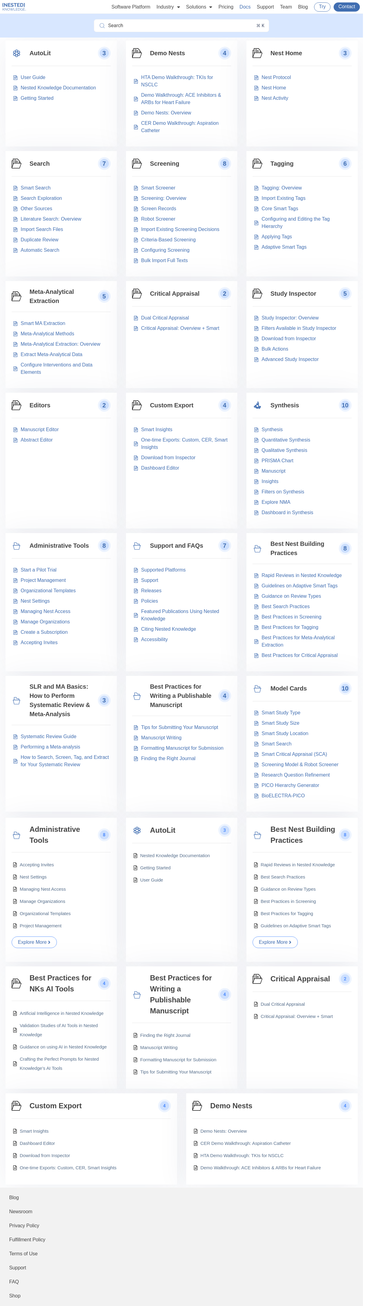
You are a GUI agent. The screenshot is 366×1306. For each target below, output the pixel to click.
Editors (40, 405)
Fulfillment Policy (27, 1239)
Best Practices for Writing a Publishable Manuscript (181, 695)
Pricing (225, 6)
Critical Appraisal (175, 293)
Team (286, 6)
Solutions (199, 7)
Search (40, 163)
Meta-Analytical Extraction (52, 296)
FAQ (14, 1281)
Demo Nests (167, 53)
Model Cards (289, 688)
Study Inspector (293, 293)
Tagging (282, 163)
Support (265, 6)
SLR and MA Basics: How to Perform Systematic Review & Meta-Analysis (60, 700)
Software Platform (131, 6)
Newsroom (20, 1211)
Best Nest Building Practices (297, 548)
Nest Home (286, 53)
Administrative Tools (59, 545)
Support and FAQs (176, 545)
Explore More (34, 942)
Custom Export (172, 405)
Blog (303, 6)
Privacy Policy (24, 1225)
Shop (14, 1295)
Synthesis (285, 405)
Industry (168, 7)
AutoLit (40, 53)
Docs (244, 6)
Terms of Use (23, 1253)
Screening (164, 163)
